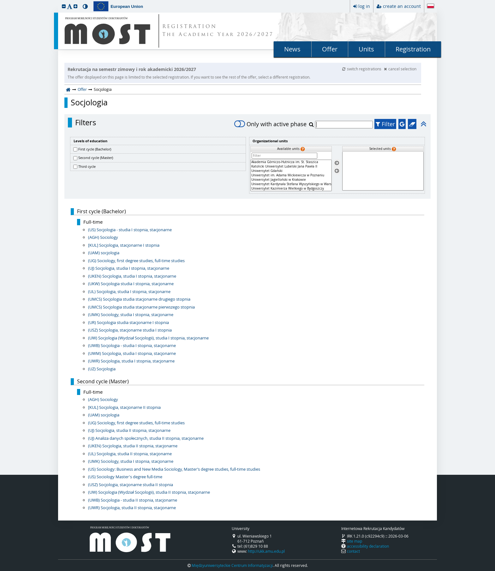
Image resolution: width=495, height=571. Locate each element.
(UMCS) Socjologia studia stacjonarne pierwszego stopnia (141, 307)
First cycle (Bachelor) (94, 149)
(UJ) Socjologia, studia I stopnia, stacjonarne (128, 268)
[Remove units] (337, 170)
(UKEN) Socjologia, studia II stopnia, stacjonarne (132, 446)
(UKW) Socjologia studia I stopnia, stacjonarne (131, 283)
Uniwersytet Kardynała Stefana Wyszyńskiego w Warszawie (291, 184)
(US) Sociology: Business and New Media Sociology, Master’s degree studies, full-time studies (174, 469)
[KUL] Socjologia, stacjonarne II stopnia (124, 407)
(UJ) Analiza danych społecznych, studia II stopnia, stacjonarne (146, 438)
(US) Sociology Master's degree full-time (125, 477)
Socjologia (89, 102)
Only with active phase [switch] (270, 124)
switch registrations (362, 68)
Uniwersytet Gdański (291, 171)
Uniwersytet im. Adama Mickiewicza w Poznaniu (291, 175)
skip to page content (1, 1)
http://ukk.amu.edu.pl (266, 551)
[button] (64, 6)
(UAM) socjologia (103, 253)
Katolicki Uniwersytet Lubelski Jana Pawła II (291, 166)
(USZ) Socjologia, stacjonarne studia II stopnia (130, 484)
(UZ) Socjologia (102, 369)
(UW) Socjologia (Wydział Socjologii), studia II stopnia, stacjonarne (149, 492)
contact (353, 551)
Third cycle (87, 166)
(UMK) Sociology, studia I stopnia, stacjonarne (130, 314)
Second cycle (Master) (95, 157)
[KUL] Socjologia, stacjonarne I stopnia (123, 245)
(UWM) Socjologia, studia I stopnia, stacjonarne (132, 353)
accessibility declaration (368, 546)
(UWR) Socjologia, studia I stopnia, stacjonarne (131, 361)
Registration (413, 49)
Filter (385, 124)
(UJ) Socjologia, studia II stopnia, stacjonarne (129, 430)
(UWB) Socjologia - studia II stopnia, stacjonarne (132, 500)
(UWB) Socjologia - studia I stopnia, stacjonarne (132, 345)
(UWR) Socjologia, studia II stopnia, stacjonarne (132, 507)
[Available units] (291, 175)
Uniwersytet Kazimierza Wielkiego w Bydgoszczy (291, 188)
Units (366, 49)
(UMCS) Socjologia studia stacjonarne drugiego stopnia (139, 299)
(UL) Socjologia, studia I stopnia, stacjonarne (129, 291)
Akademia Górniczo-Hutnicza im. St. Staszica (291, 162)
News (292, 49)
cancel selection (400, 68)
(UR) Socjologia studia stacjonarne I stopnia (128, 322)
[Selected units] (383, 171)
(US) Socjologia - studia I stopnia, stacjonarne (130, 230)
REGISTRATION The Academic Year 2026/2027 (218, 31)
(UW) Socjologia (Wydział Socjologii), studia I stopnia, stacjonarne (148, 338)
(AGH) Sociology (103, 237)
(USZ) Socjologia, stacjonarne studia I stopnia (130, 330)
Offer (329, 49)
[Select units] (337, 163)
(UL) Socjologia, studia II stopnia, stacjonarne (130, 453)
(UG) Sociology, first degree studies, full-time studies (136, 260)
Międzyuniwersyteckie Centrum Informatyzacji (232, 565)
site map (354, 541)
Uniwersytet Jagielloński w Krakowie (291, 180)
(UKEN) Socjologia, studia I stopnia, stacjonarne (132, 276)
